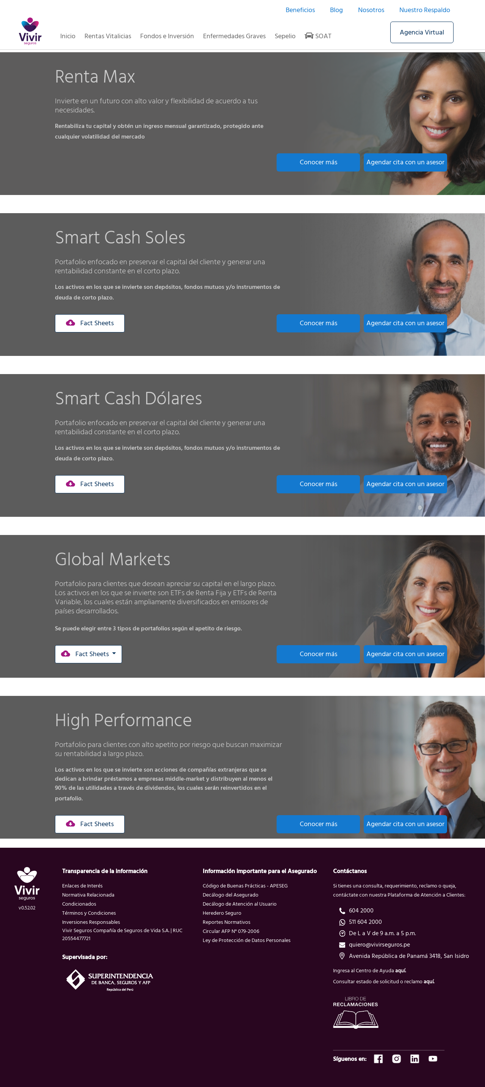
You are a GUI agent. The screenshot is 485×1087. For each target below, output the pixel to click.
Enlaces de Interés (82, 886)
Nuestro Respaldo (424, 10)
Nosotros (371, 10)
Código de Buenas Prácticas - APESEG (245, 886)
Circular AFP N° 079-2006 (231, 931)
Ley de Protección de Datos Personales (247, 940)
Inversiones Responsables (91, 922)
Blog (336, 10)
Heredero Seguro (222, 913)
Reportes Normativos (226, 922)
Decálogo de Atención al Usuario (240, 904)
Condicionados (79, 904)
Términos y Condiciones (89, 913)
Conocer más (318, 162)
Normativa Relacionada (88, 895)
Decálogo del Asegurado (230, 895)
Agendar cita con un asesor (405, 162)
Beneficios (300, 10)
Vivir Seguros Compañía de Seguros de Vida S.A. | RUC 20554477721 (122, 934)
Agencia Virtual (422, 32)
